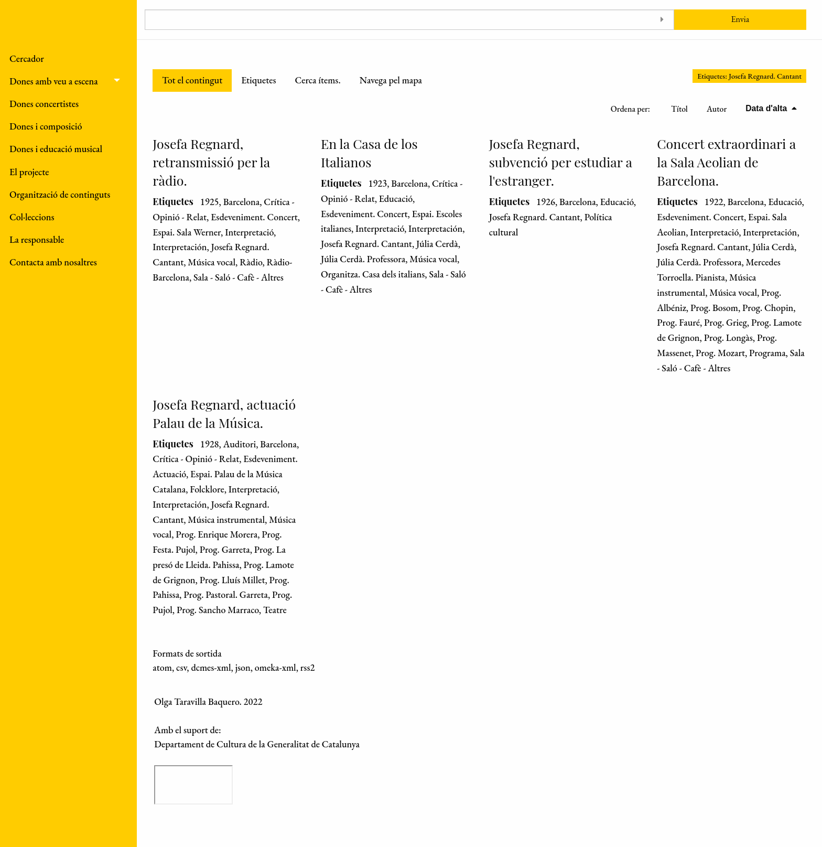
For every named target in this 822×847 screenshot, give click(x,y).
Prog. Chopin (767, 308)
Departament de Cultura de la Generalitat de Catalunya (257, 744)
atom (162, 667)
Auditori (239, 444)
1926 (545, 202)
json (243, 667)
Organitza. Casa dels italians (373, 274)
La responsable (36, 239)
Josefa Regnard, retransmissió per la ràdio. (211, 162)
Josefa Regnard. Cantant (366, 244)
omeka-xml (275, 667)
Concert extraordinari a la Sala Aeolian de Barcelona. (726, 162)
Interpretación (180, 247)
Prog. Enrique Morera (216, 534)
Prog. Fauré (678, 322)
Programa (767, 353)
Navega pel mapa (391, 80)
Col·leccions (32, 217)
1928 (209, 444)
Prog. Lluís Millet (232, 580)
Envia (740, 19)
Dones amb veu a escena (53, 81)
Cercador (26, 58)
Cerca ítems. (317, 80)
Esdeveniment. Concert (254, 217)
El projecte (29, 172)
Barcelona (241, 202)
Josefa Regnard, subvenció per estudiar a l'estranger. (560, 162)
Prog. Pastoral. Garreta (225, 594)
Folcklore (207, 489)
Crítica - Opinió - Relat (196, 459)
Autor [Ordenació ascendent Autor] (717, 108)
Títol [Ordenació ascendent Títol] (679, 108)
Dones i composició (45, 126)
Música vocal (211, 262)
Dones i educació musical (55, 149)
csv (181, 667)
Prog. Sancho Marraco (218, 610)
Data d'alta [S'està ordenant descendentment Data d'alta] (767, 108)
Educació (396, 198)
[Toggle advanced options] (662, 19)
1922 (714, 202)
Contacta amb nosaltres (53, 262)
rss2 (307, 667)
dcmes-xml (211, 667)
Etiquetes (258, 80)
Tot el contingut (192, 80)
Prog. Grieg (725, 322)
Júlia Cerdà (437, 244)
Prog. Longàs (728, 337)
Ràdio (251, 262)
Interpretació (249, 232)
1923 (377, 183)
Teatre (275, 610)
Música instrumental (226, 519)
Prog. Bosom (714, 308)
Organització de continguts (59, 194)
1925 (209, 202)
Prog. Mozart (720, 353)
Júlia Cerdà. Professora (363, 259)
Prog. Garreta (225, 549)
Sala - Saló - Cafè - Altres (238, 277)
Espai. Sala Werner (187, 232)
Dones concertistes (44, 104)
